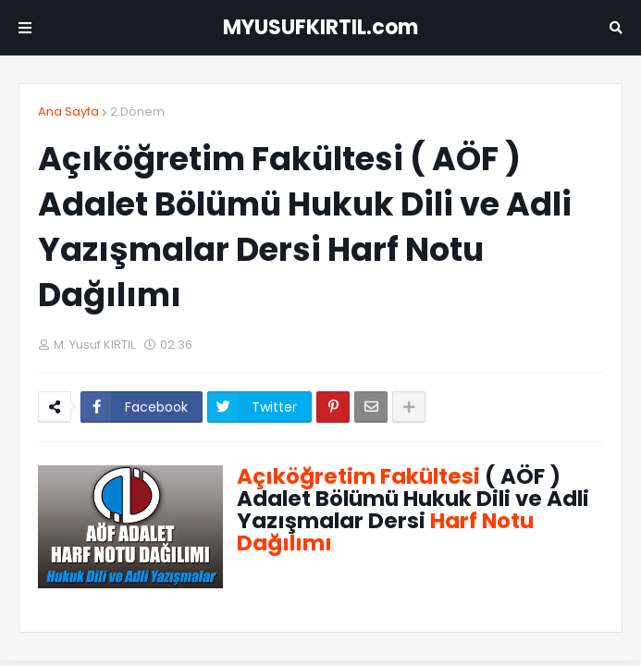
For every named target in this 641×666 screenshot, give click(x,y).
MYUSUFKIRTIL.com (320, 27)
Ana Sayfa (68, 111)
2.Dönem (137, 111)
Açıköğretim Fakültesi (358, 476)
